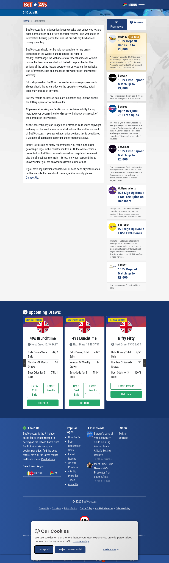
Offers (100, 561)
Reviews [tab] (136, 22)
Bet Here (43, 403)
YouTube (123, 438)
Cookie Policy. (81, 540)
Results (132, 561)
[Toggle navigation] (133, 4)
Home (26, 21)
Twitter (123, 433)
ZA (53, 473)
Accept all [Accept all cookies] (44, 549)
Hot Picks (36, 561)
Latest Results (51, 388)
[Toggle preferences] (111, 549)
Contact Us (32, 177)
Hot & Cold (68, 561)
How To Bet (74, 437)
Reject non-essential (70, 549)
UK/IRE (34, 473)
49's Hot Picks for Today (73, 476)
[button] (24, 363)
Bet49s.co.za (89, 501)
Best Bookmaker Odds (74, 446)
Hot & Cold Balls (34, 390)
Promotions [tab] (116, 24)
